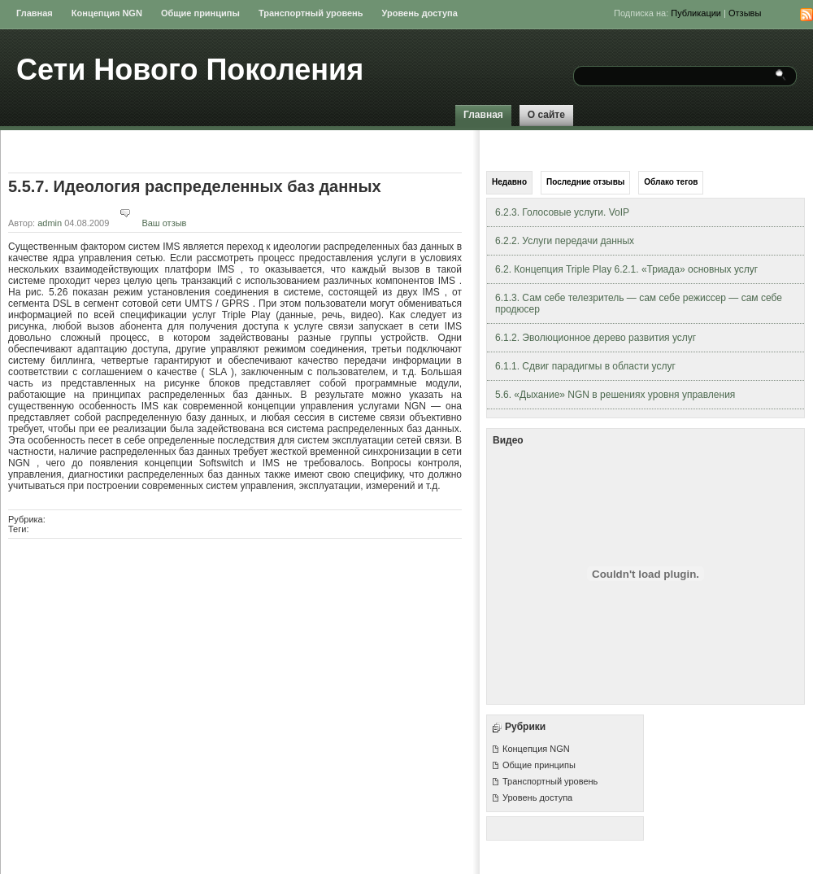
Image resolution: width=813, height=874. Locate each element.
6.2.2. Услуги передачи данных (564, 241)
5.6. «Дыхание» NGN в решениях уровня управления (615, 394)
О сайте (546, 114)
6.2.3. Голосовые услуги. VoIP (562, 212)
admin (49, 223)
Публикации (696, 13)
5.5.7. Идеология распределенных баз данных (194, 186)
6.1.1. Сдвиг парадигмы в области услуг (585, 366)
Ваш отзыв (148, 223)
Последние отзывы (585, 181)
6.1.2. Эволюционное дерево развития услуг (595, 337)
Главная (34, 13)
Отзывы (744, 13)
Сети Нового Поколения (189, 69)
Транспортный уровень (311, 13)
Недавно (509, 181)
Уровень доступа (420, 13)
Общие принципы (200, 13)
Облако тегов (671, 181)
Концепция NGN (107, 13)
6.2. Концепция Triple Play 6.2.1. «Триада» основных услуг (626, 269)
